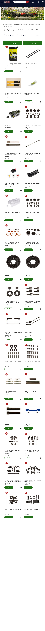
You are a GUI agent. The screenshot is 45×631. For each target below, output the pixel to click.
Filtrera (13, 43)
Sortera (33, 43)
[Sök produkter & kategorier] (19, 2)
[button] (2, 2)
